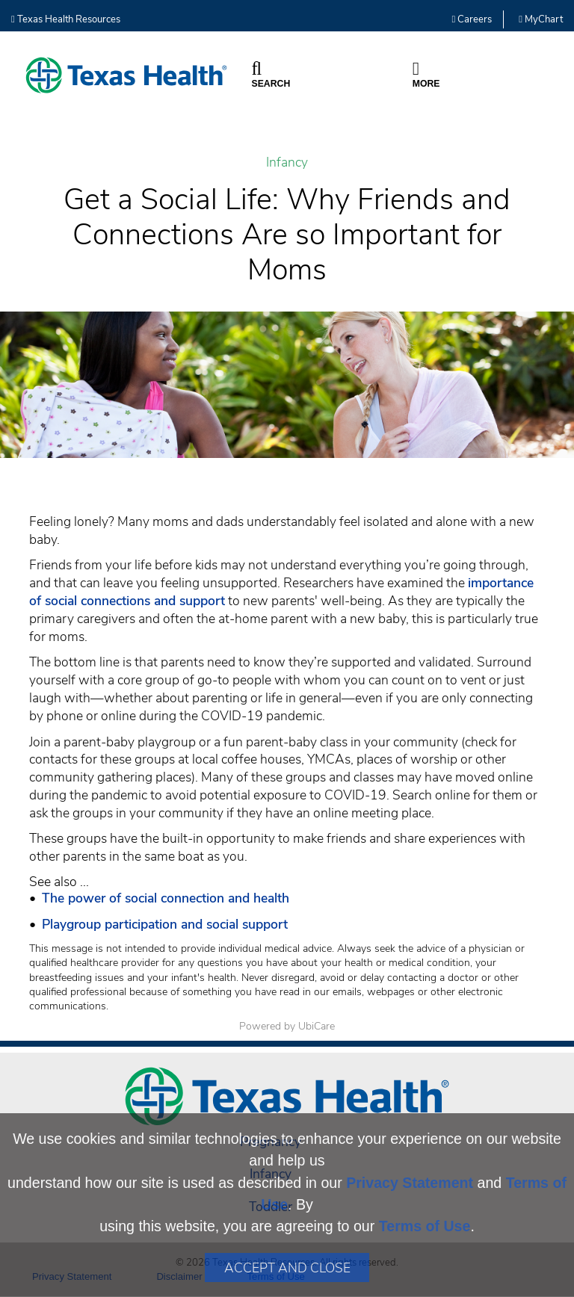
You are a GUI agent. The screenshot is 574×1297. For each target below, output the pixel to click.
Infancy (287, 162)
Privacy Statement (409, 1182)
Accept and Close (287, 1268)
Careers (472, 19)
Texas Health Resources (65, 19)
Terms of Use (425, 1226)
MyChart (541, 19)
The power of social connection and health (165, 898)
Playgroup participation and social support (165, 924)
